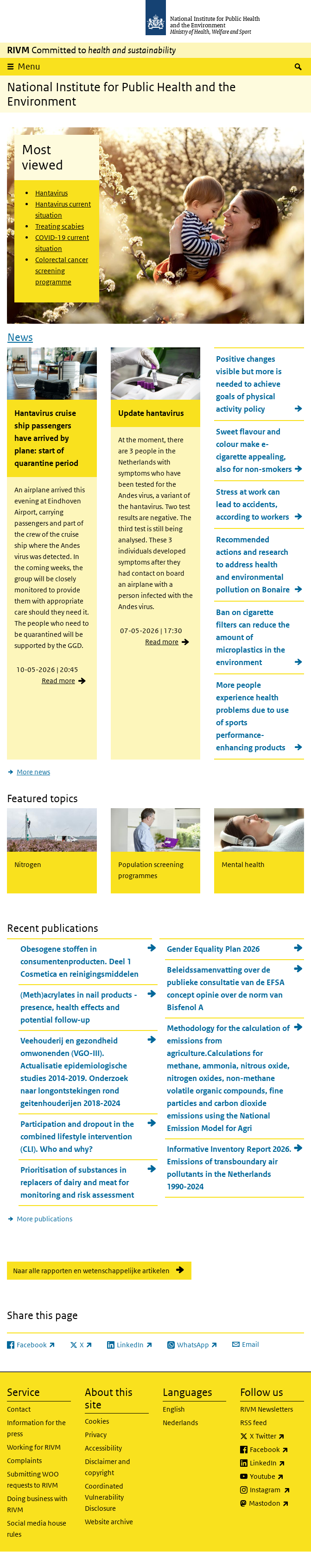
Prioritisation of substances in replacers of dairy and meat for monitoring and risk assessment (77, 1182)
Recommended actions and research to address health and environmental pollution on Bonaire (253, 564)
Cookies (97, 1421)
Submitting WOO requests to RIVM (33, 1479)
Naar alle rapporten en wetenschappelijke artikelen (91, 1270)
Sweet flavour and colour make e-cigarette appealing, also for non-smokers (254, 450)
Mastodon (276, 1503)
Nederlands (180, 1422)
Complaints (24, 1460)
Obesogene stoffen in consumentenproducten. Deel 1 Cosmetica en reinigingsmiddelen (79, 961)
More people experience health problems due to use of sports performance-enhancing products (252, 716)
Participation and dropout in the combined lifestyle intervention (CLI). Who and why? (77, 1136)
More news (33, 771)
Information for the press (36, 1428)
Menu (29, 66)
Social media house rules (36, 1529)
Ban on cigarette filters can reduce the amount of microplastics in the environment (253, 637)
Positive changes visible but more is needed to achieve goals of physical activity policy (249, 384)
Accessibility (103, 1448)
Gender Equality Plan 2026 (213, 949)
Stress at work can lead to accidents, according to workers (252, 504)
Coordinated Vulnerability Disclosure (104, 1497)
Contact (19, 1409)
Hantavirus (51, 193)
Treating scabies (59, 226)
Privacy (96, 1434)
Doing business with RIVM (37, 1504)
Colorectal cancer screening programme (61, 270)
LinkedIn (277, 1463)
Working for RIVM (34, 1447)
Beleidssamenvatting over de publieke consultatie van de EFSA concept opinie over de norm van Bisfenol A (226, 988)
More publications (44, 1218)
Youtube (277, 1476)
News (20, 337)
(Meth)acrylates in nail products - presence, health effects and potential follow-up (78, 1007)
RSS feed (253, 1422)
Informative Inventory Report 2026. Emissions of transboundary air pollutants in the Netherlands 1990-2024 (229, 1168)
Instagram (277, 1489)
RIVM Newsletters (266, 1409)
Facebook (277, 1449)
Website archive (109, 1521)
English (174, 1409)
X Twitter (277, 1436)
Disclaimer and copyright (107, 1467)
